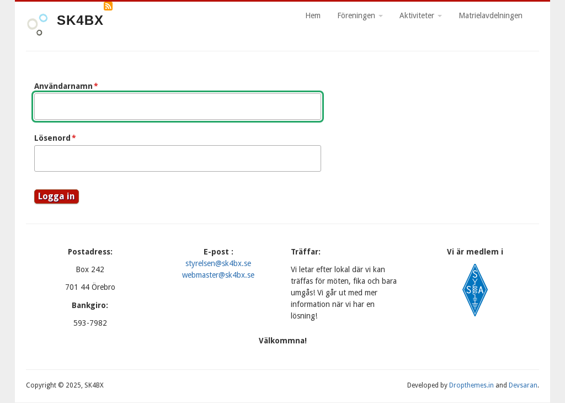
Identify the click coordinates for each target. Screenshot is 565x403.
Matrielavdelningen (491, 15)
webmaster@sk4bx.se (218, 275)
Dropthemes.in (471, 385)
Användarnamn (63, 86)
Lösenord (52, 138)
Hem (313, 15)
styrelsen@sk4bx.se (218, 263)
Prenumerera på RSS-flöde (108, 6)
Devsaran (523, 385)
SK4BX (80, 20)
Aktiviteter (420, 15)
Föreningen (360, 15)
